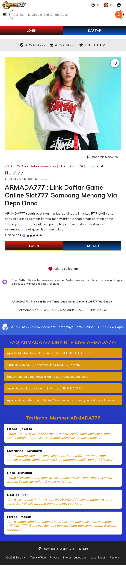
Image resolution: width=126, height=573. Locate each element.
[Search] (119, 14)
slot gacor (33, 229)
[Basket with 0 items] (119, 5)
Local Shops (98, 561)
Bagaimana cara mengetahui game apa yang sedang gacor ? (50, 376)
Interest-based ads (74, 561)
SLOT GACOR (13, 235)
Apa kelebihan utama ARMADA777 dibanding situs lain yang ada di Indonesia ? (56, 402)
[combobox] (61, 14)
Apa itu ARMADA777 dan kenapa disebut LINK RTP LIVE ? (50, 353)
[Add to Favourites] (115, 63)
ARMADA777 (27, 309)
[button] (63, 552)
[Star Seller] (24, 236)
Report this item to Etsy (102, 157)
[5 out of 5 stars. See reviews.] (35, 235)
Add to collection (63, 269)
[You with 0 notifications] (107, 5)
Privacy (54, 561)
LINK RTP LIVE (98, 309)
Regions (115, 561)
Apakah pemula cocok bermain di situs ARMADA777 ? (46, 388)
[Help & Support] (94, 5)
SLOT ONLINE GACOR (73, 309)
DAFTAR (94, 30)
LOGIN (31, 30)
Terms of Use (38, 561)
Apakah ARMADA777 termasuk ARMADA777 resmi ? (46, 365)
